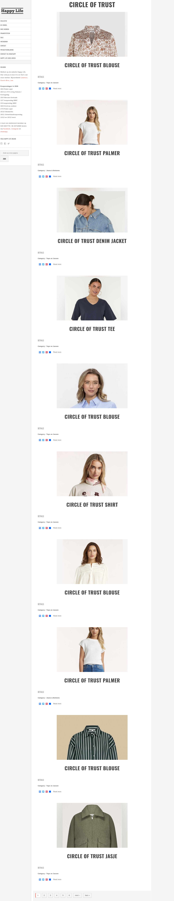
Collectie (5, 21)
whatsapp (5, 132)
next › (77, 895)
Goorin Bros (6, 80)
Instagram (5, 42)
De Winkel (5, 25)
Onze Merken (6, 29)
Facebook (8, 129)
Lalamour (25, 78)
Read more (57, 88)
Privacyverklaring (8, 50)
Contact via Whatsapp (10, 54)
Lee (13, 80)
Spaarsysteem (7, 33)
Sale (3, 37)
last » (87, 895)
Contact (5, 46)
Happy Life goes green (9, 58)
